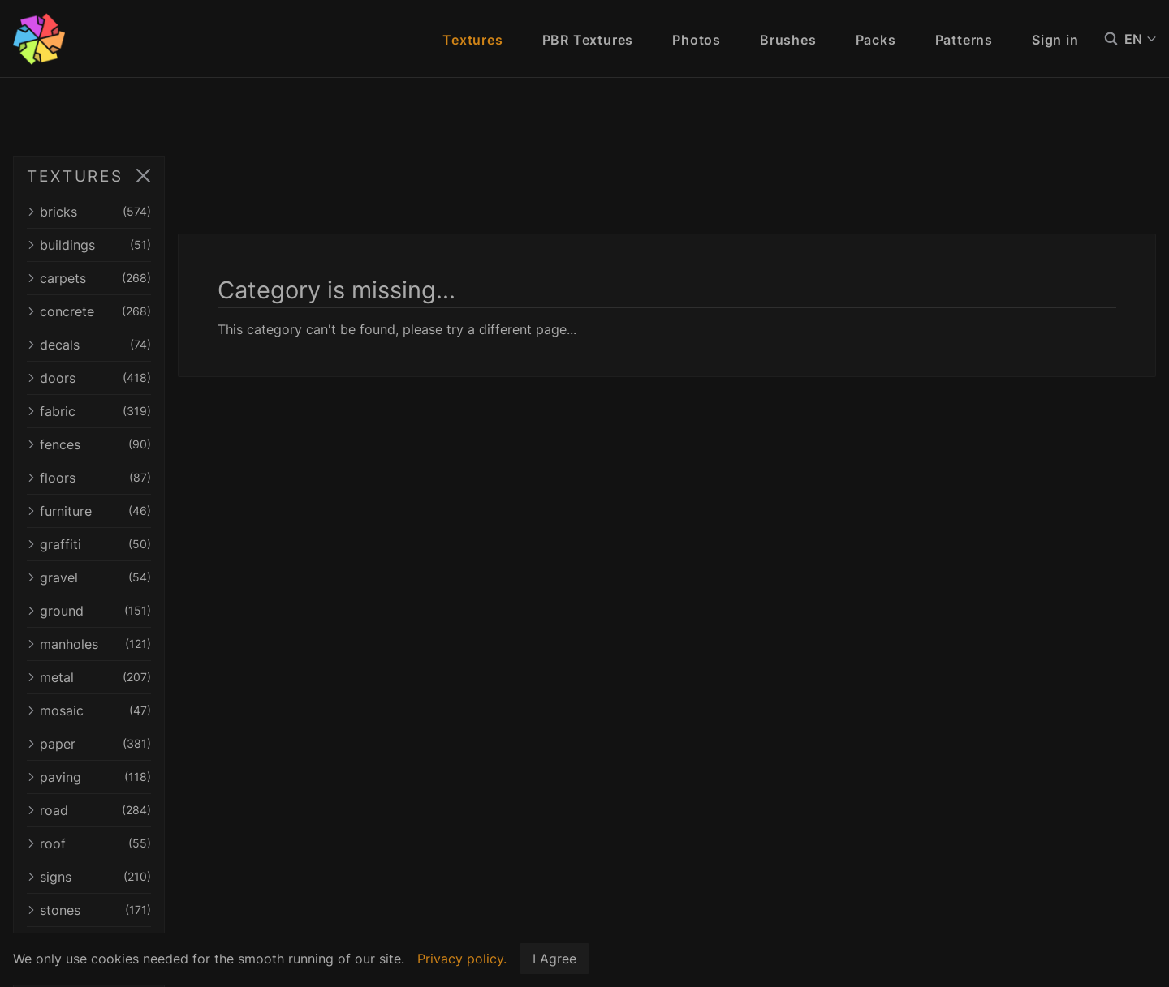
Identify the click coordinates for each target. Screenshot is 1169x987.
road (156, 810)
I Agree (554, 959)
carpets (156, 278)
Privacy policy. (462, 959)
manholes (156, 644)
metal (156, 677)
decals (156, 344)
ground (156, 610)
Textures (472, 40)
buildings (156, 245)
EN (1140, 39)
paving (156, 777)
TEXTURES (75, 176)
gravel (156, 577)
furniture (156, 511)
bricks (156, 211)
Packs (876, 40)
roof (156, 843)
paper (156, 743)
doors (156, 378)
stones (156, 910)
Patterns (964, 40)
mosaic (156, 710)
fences (156, 444)
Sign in (1055, 40)
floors (156, 477)
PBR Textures (588, 40)
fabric (156, 411)
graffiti (156, 544)
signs (156, 876)
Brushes (788, 40)
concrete (156, 311)
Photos (696, 40)
